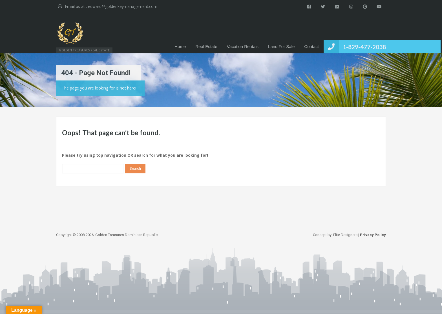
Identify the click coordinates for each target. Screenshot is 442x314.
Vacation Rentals (242, 46)
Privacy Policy (373, 235)
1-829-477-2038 (364, 46)
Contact (311, 46)
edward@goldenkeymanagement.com (122, 6)
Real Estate (206, 46)
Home (180, 46)
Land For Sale (281, 46)
